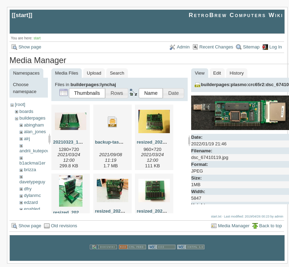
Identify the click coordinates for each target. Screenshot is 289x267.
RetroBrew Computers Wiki (236, 15)
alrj (27, 138)
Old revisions (64, 228)
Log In (275, 46)
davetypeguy (32, 181)
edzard (31, 202)
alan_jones (35, 131)
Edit (217, 73)
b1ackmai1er (32, 163)
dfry (27, 188)
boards (26, 111)
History (237, 73)
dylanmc (32, 195)
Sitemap (251, 46)
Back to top (270, 228)
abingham (34, 125)
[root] (20, 104)
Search (117, 73)
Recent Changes (216, 46)
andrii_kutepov (34, 150)
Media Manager (234, 228)
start (22, 15)
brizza (30, 169)
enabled (32, 209)
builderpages (32, 118)
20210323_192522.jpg (76, 142)
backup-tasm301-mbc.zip (122, 142)
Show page (30, 46)
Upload (94, 73)
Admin (183, 46)
